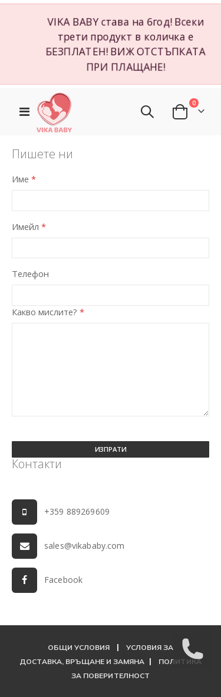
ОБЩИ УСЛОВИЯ (79, 647)
